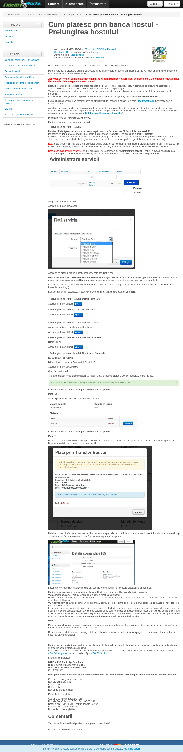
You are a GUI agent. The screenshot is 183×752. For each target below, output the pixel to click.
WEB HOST (11, 30)
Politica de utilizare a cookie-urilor (22, 83)
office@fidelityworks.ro (59, 653)
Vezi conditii (77, 54)
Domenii (9, 36)
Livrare (8, 109)
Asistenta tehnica (13, 94)
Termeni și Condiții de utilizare (20, 77)
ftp (96, 52)
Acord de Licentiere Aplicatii (19, 114)
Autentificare (74, 3)
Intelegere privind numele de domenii (19, 102)
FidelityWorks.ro (14, 14)
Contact (53, 3)
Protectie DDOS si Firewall (101, 49)
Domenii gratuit (12, 71)
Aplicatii (9, 42)
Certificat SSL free (64, 52)
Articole (31, 14)
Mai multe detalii (131, 748)
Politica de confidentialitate (18, 88)
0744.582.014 (98, 653)
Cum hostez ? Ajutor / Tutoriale (20, 65)
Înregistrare (98, 3)
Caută (155, 3)
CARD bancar (96, 57)
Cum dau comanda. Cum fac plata (48, 14)
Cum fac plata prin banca (72, 14)
